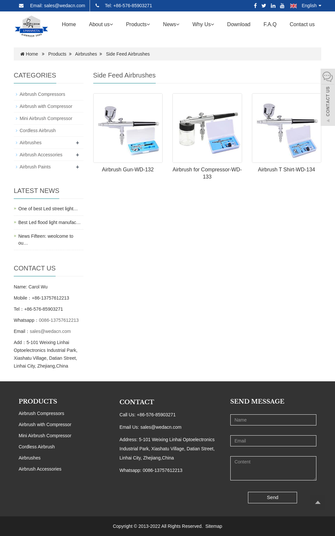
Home (69, 24)
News (171, 24)
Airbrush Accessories (41, 154)
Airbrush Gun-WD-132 (128, 169)
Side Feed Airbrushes (128, 54)
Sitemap (213, 526)
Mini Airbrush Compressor (46, 118)
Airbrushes (86, 54)
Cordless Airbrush (38, 130)
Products (138, 24)
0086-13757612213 (59, 320)
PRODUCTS (38, 401)
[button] (111, 24)
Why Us (203, 24)
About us (101, 24)
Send (272, 497)
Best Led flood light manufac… (49, 222)
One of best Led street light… (48, 208)
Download (238, 24)
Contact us (302, 24)
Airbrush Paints (35, 166)
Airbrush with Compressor (46, 106)
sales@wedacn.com (50, 331)
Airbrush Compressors (42, 94)
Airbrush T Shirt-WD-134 (286, 169)
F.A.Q (270, 24)
